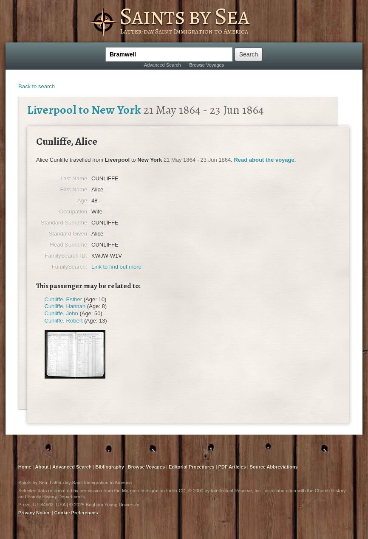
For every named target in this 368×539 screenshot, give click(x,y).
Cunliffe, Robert (64, 320)
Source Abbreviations (274, 466)
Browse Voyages (206, 64)
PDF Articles (232, 466)
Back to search (36, 86)
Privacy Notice (34, 512)
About (42, 466)
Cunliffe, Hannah (65, 306)
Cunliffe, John (61, 313)
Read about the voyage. (265, 160)
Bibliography (110, 466)
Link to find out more (116, 267)
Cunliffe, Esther (63, 299)
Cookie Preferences (76, 512)
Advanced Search (162, 64)
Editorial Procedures (192, 466)
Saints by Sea (184, 16)
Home (24, 466)
